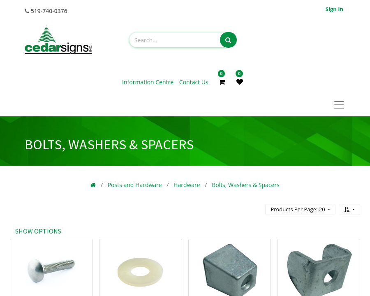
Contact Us (193, 82)
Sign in (334, 9)
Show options (38, 231)
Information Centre (148, 82)
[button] (349, 209)
